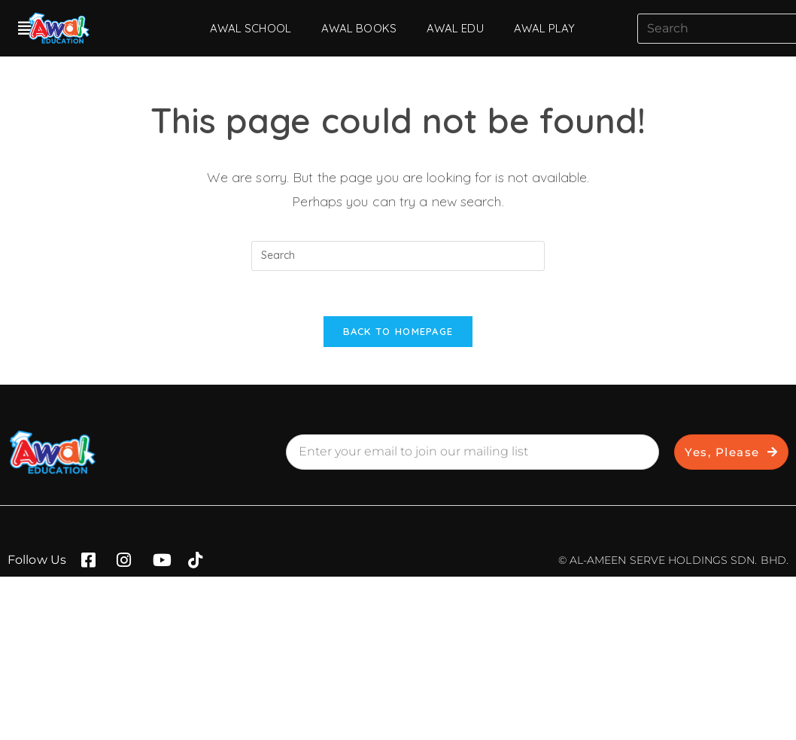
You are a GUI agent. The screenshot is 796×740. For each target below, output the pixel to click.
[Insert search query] (398, 256)
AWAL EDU (455, 28)
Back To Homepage (398, 331)
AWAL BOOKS (358, 28)
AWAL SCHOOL (250, 28)
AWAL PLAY (545, 28)
